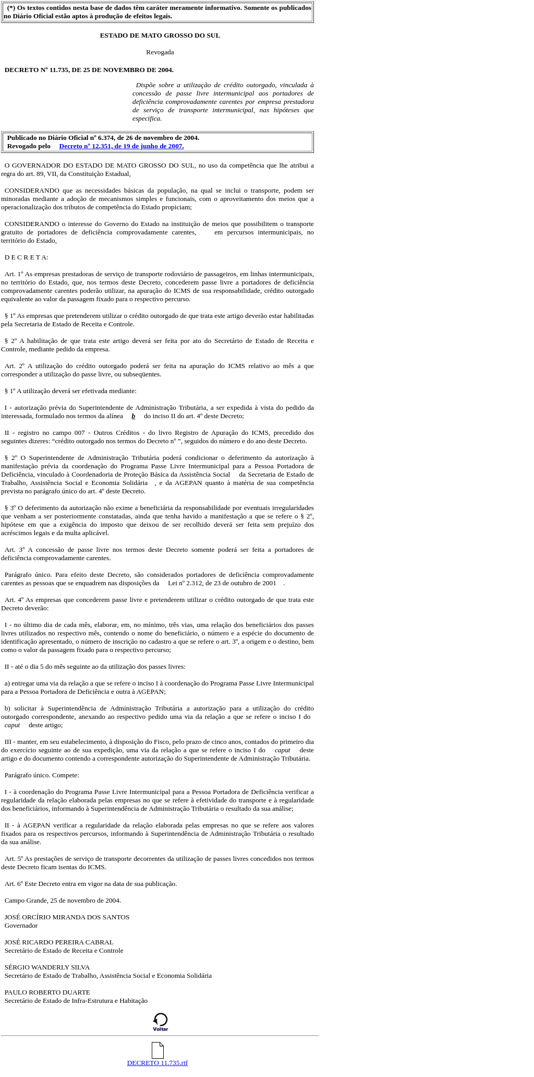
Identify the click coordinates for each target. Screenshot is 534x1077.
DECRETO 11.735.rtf (157, 1059)
